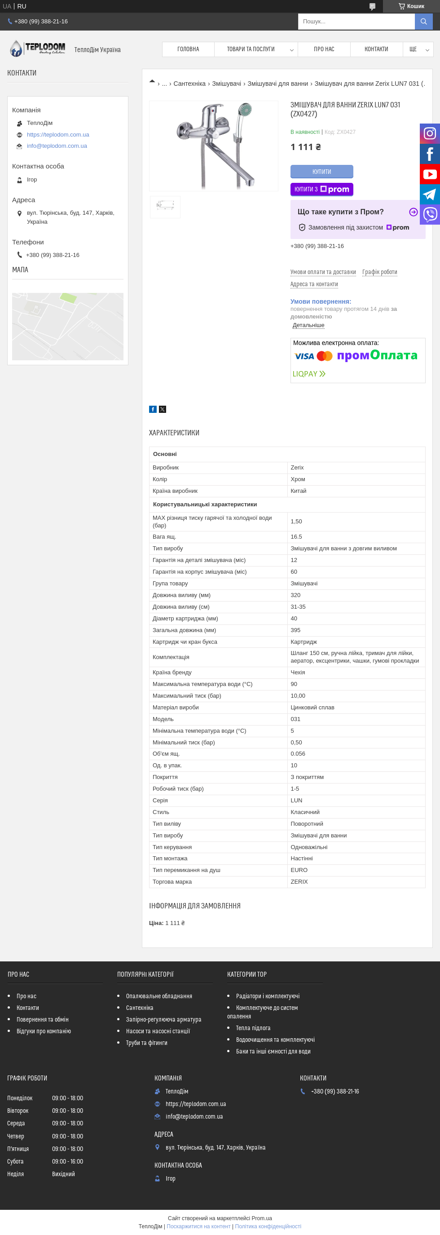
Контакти (376, 49)
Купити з (322, 190)
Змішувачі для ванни (278, 83)
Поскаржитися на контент (198, 1226)
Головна (188, 49)
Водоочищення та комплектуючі (275, 1040)
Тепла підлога (253, 1028)
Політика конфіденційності (268, 1226)
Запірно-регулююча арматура (164, 1019)
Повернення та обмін (43, 1019)
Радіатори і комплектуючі (267, 996)
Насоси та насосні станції (158, 1031)
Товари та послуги (251, 49)
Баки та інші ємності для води (273, 1051)
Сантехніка (190, 83)
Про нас (324, 49)
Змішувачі (227, 83)
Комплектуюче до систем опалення (262, 1012)
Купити (321, 172)
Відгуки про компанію (44, 1031)
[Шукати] (424, 21)
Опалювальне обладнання (159, 996)
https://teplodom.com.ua (58, 134)
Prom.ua (262, 1218)
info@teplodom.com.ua (57, 145)
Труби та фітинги (146, 1043)
